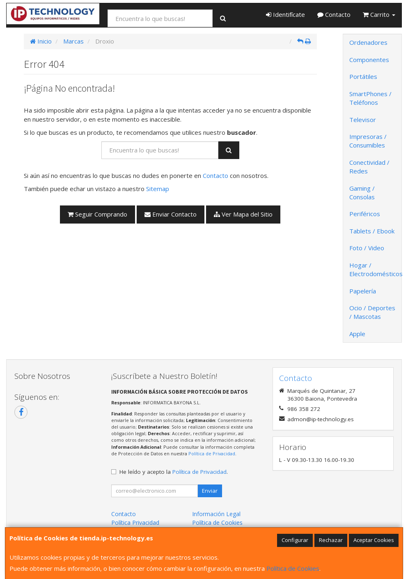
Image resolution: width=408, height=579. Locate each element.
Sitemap (157, 189)
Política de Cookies (292, 568)
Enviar (210, 490)
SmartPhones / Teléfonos (370, 98)
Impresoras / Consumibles (368, 140)
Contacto (334, 14)
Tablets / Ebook (371, 231)
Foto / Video (366, 248)
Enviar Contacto (170, 214)
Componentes (369, 59)
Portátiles (363, 76)
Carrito (379, 14)
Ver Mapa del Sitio (243, 214)
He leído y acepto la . (173, 471)
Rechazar (331, 540)
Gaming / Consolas (362, 192)
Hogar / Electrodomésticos (375, 269)
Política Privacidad (135, 522)
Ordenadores (368, 42)
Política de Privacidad (211, 453)
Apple (357, 334)
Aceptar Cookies (373, 540)
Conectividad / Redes (369, 166)
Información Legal (216, 514)
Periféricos (364, 214)
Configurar (295, 540)
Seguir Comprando (97, 214)
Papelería (362, 291)
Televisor (362, 119)
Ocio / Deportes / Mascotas (372, 312)
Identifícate (285, 14)
